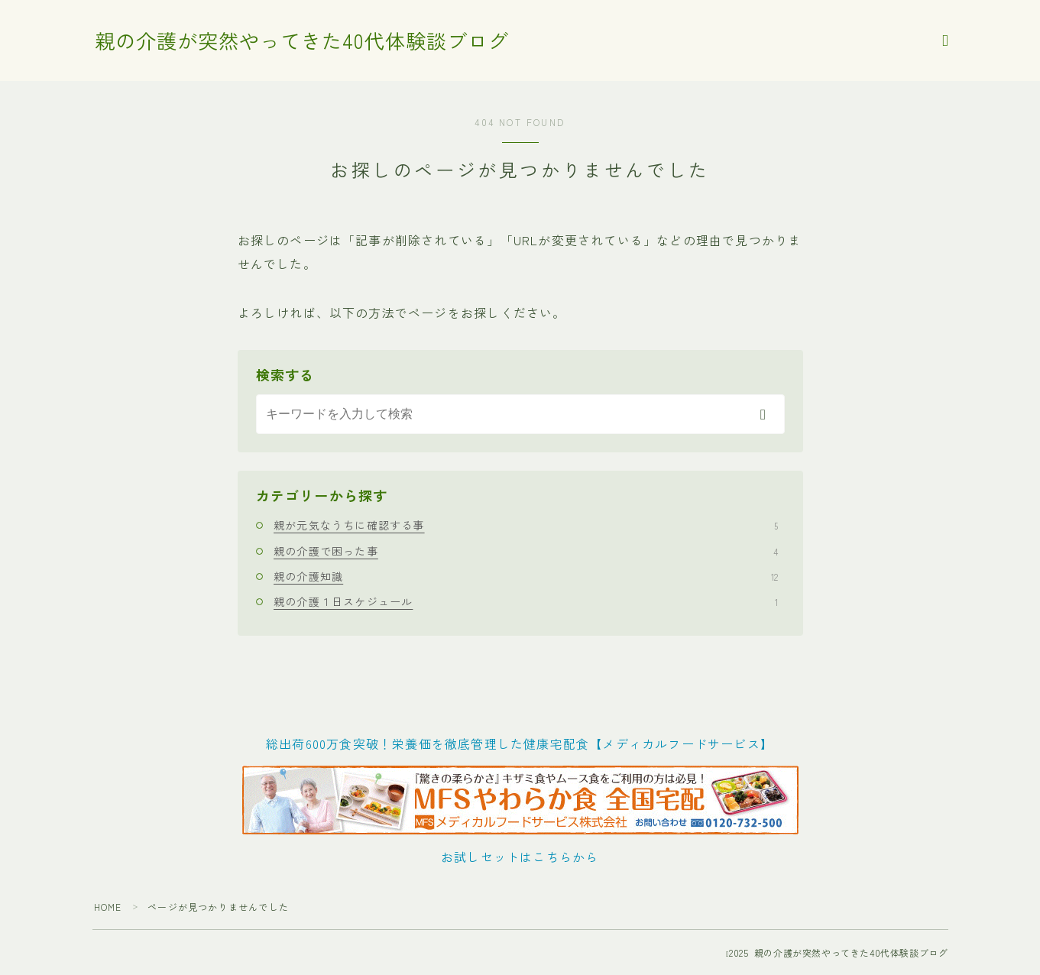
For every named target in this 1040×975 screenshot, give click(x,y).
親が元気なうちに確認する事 (526, 525)
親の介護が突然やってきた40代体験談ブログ (309, 41)
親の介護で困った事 (526, 551)
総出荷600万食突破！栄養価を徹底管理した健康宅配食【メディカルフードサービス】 (519, 743)
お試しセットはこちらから (519, 856)
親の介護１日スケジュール (526, 601)
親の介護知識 (526, 576)
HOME (108, 906)
